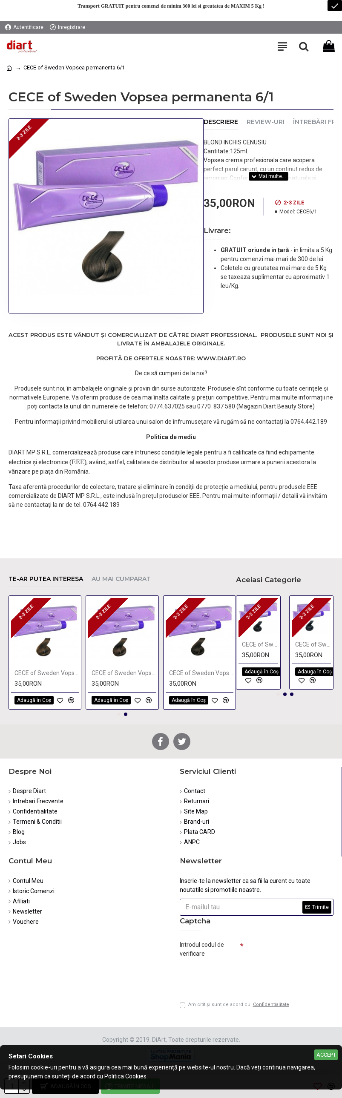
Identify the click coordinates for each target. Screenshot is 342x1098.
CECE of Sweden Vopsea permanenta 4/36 (201, 673)
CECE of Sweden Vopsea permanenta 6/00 (46, 673)
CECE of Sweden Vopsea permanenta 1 (260, 644)
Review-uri (266, 122)
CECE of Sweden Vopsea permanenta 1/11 (313, 644)
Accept (326, 1055)
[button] (119, 714)
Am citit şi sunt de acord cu (235, 1005)
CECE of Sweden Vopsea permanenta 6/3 (124, 673)
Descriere (221, 122)
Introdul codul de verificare (202, 949)
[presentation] (239, 975)
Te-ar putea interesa (46, 579)
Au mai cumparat (121, 579)
